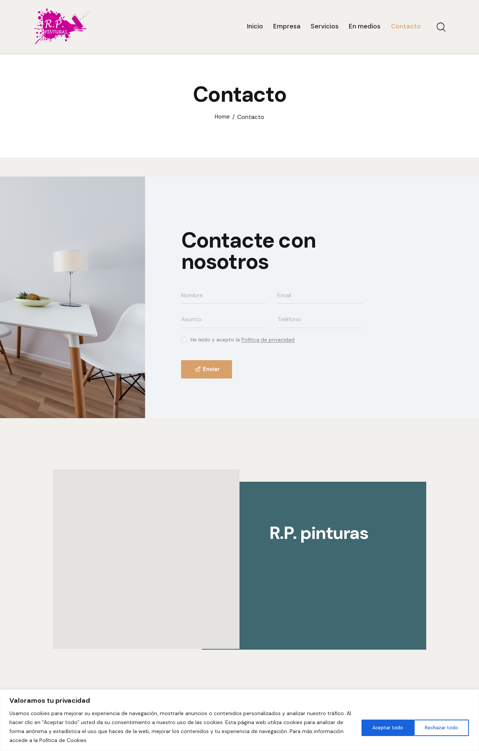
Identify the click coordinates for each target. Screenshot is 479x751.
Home (222, 117)
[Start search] (440, 28)
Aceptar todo (441, 726)
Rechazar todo (381, 726)
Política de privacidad (268, 339)
